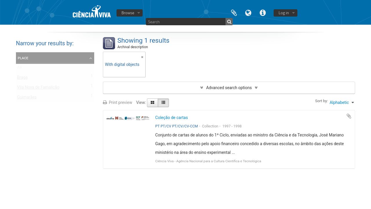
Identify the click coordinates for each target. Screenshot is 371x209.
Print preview (117, 102)
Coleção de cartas (171, 117)
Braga (22, 78)
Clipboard (234, 12)
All (19, 68)
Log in (284, 12)
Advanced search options (229, 87)
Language (248, 12)
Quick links (263, 12)
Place (23, 57)
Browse (127, 12)
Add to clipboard (349, 116)
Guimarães (27, 98)
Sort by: (321, 101)
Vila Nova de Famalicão (38, 88)
